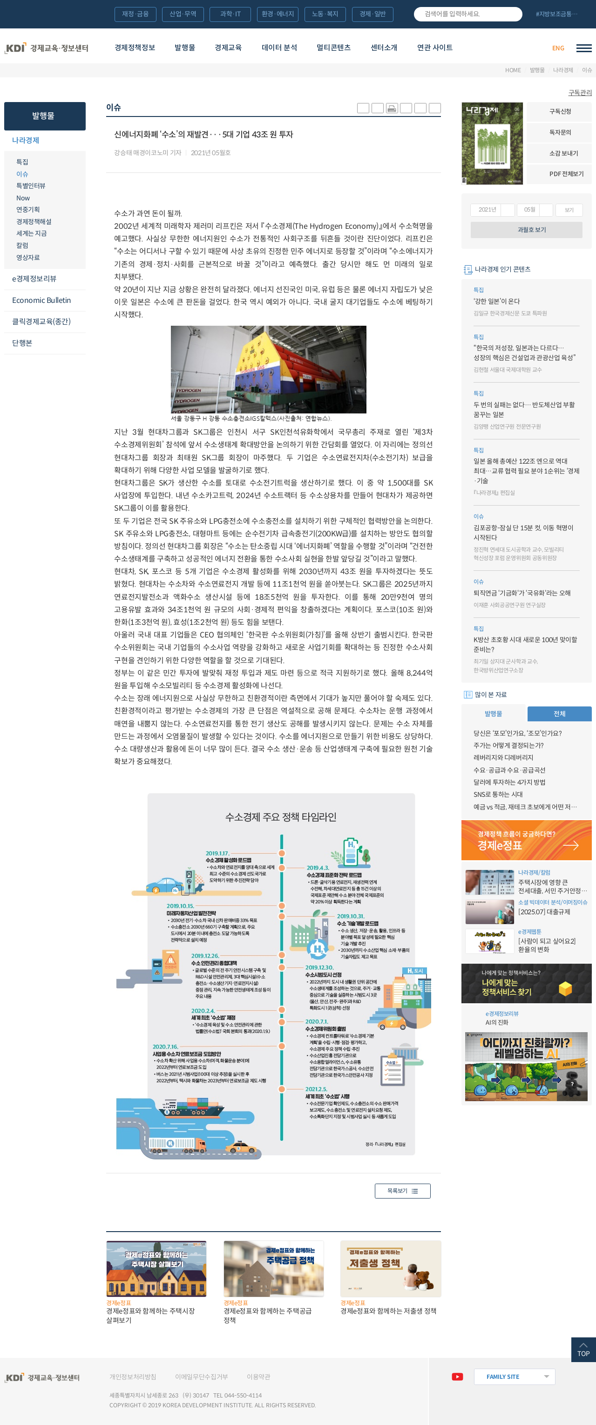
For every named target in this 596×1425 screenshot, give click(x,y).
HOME (513, 70)
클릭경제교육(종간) (41, 321)
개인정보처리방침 (132, 1377)
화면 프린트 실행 (392, 108)
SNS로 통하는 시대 (498, 794)
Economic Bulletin (41, 300)
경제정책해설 (33, 222)
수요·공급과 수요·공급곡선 (510, 770)
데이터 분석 (280, 47)
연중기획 (28, 210)
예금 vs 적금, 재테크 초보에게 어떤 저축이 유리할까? (527, 807)
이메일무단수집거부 (201, 1377)
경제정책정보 (135, 47)
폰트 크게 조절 (420, 108)
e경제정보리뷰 (34, 278)
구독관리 (580, 93)
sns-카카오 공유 (363, 108)
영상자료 (28, 257)
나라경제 (563, 70)
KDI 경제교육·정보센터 (46, 48)
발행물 (185, 47)
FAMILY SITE (503, 1376)
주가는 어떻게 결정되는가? (509, 745)
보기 (569, 210)
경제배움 (493, 48)
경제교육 (228, 47)
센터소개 (384, 47)
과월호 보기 (532, 230)
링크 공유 (406, 108)
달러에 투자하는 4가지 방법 (510, 782)
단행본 (22, 343)
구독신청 (560, 112)
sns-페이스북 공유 (378, 108)
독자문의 (560, 133)
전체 (559, 714)
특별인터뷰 (31, 186)
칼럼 (22, 245)
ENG (558, 48)
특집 (22, 162)
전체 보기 (560, 14)
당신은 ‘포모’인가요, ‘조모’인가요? (518, 733)
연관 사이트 (435, 47)
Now (23, 198)
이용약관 (259, 1377)
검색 (512, 14)
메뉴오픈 (80, 141)
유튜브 (457, 1377)
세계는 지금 (31, 233)
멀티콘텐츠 (334, 47)
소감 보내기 (563, 154)
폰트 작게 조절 (435, 108)
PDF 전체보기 (566, 174)
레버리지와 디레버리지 (504, 758)
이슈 (587, 70)
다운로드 (239, 153)
